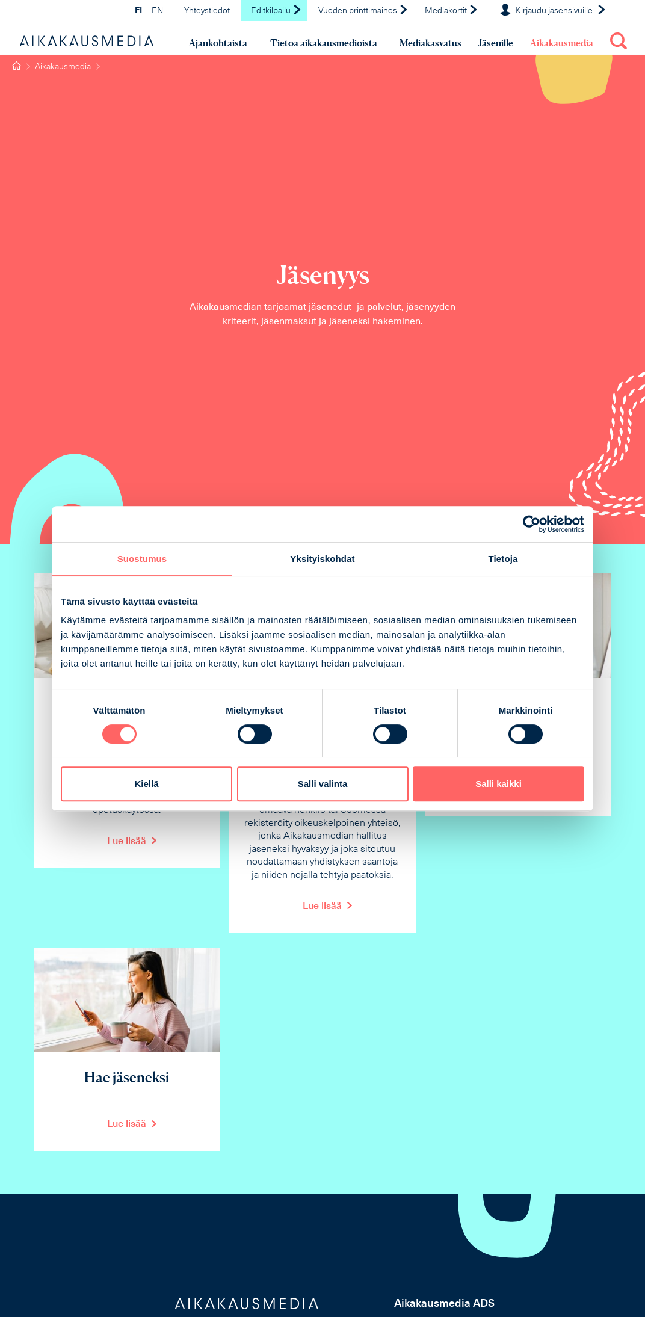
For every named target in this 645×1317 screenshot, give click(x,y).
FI (138, 11)
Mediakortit (451, 11)
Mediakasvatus (430, 43)
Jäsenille (495, 43)
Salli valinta (323, 784)
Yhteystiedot (207, 11)
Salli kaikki (498, 784)
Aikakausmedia (561, 43)
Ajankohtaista (218, 43)
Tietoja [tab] (503, 559)
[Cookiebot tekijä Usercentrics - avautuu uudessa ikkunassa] (531, 524)
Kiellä (146, 784)
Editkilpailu (276, 11)
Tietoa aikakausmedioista (323, 43)
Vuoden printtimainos (363, 11)
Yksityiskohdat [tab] (322, 559)
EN (157, 11)
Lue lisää (126, 842)
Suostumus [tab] (142, 559)
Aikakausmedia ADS (444, 1304)
